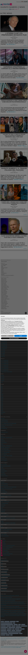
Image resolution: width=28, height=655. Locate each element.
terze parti (16, 321)
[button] (26, 316)
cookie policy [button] (3, 320)
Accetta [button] (20, 335)
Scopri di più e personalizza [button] (14, 338)
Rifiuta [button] (7, 335)
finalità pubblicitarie (11, 325)
